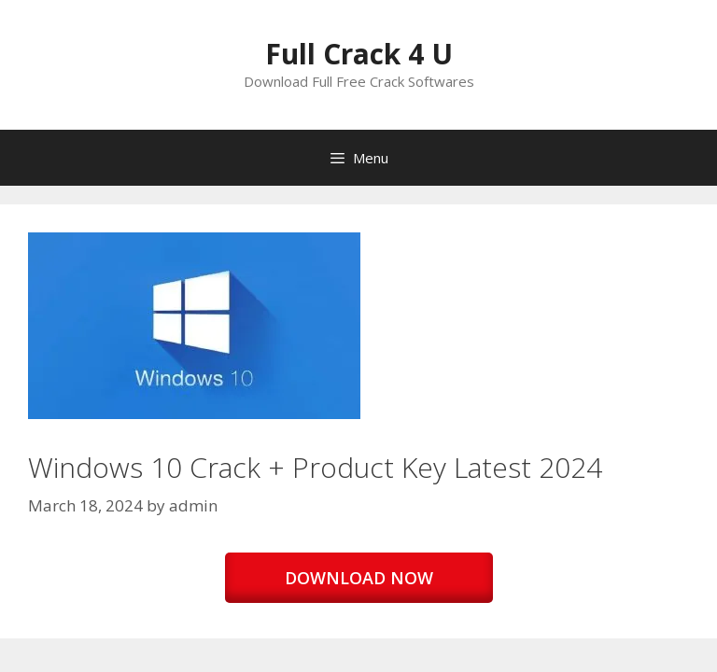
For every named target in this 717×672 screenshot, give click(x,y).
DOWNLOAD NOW (359, 578)
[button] (194, 325)
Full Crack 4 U (359, 54)
